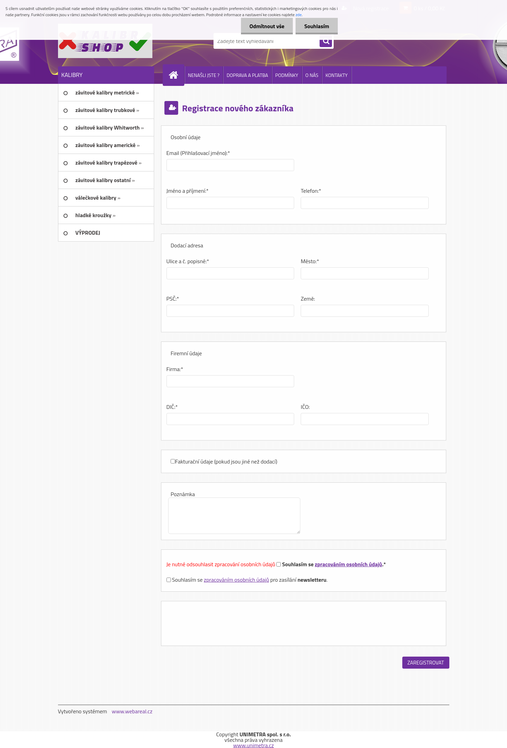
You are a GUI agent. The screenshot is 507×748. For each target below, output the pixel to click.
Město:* (310, 261)
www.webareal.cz (132, 711)
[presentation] (218, 623)
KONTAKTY (336, 75)
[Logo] (105, 41)
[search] (326, 41)
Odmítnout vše (267, 26)
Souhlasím (316, 26)
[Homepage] (176, 74)
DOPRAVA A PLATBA (247, 75)
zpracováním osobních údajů (348, 564)
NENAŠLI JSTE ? (204, 75)
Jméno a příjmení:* (187, 191)
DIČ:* (172, 407)
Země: (308, 298)
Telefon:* (311, 191)
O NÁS (312, 75)
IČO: (305, 407)
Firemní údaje (186, 353)
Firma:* (174, 369)
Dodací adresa (187, 245)
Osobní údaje (185, 137)
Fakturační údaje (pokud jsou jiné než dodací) (226, 461)
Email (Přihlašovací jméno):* (198, 153)
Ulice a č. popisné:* (187, 261)
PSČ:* (172, 298)
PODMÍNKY (286, 75)
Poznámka (183, 494)
